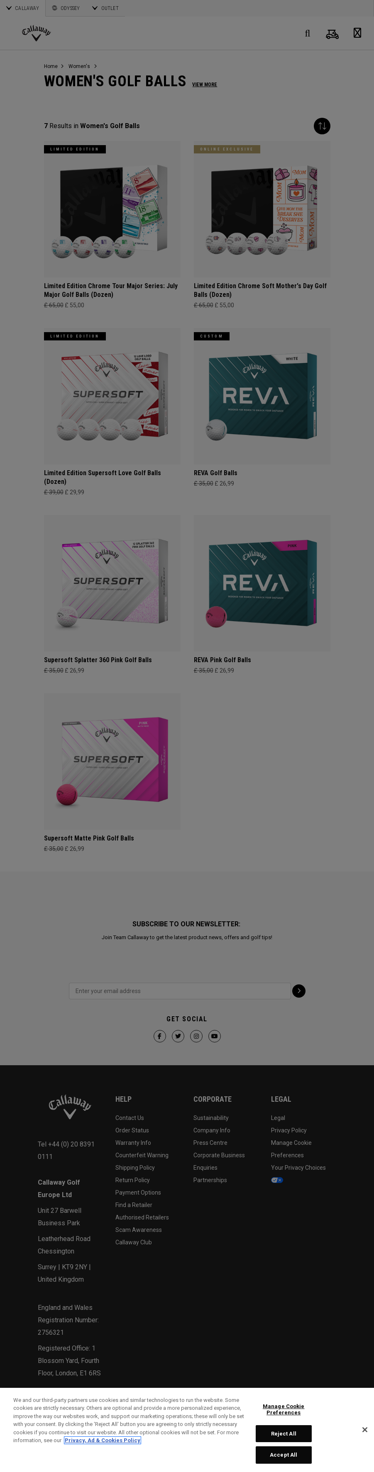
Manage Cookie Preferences (284, 1409)
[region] (187, 1430)
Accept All (283, 1455)
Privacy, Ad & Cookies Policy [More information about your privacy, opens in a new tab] (102, 1440)
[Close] (365, 1430)
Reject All (283, 1434)
